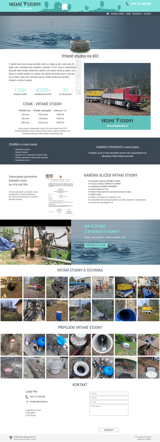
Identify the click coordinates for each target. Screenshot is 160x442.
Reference (137, 14)
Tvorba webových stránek (143, 437)
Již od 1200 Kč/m (25, 8)
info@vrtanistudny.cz (39, 401)
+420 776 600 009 (141, 3)
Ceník (128, 14)
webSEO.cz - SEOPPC (144, 439)
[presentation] (109, 421)
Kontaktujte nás (96, 245)
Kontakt (147, 14)
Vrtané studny (117, 14)
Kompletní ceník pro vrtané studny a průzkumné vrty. (42, 133)
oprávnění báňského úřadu (120, 192)
